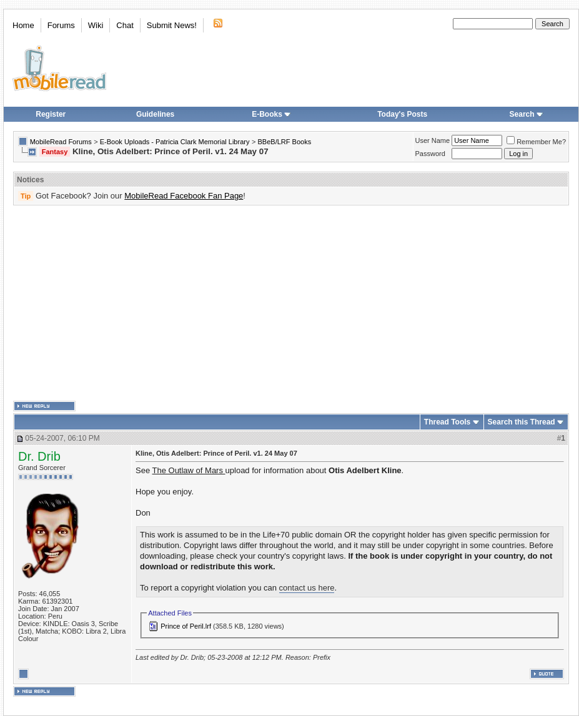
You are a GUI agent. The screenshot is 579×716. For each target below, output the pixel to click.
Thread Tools (447, 422)
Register (51, 114)
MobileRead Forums (61, 141)
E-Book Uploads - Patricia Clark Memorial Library (175, 141)
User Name (432, 140)
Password (430, 153)
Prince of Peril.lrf (186, 626)
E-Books (271, 114)
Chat (124, 25)
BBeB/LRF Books (285, 141)
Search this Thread (521, 422)
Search (526, 114)
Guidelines (155, 114)
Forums (61, 25)
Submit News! (172, 25)
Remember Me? (536, 141)
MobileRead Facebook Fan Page (183, 195)
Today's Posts (402, 114)
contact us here (307, 587)
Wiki (96, 25)
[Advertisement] (272, 303)
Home (23, 25)
